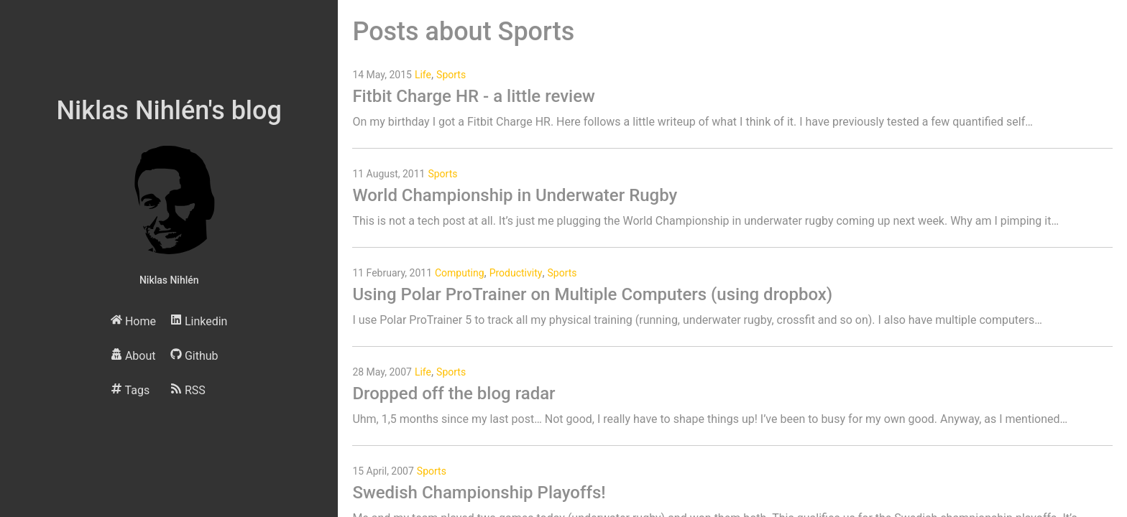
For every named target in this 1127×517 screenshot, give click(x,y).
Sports (451, 74)
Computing (459, 273)
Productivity (516, 273)
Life (423, 74)
